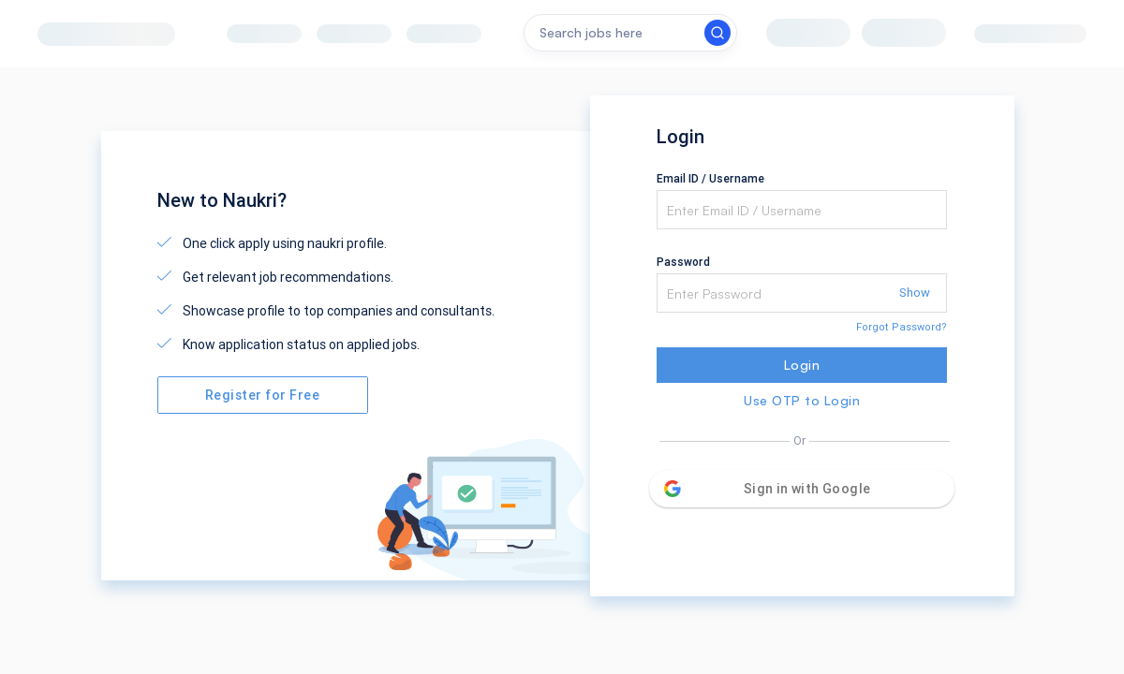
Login (802, 365)
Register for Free (262, 395)
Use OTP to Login (802, 400)
